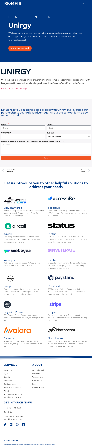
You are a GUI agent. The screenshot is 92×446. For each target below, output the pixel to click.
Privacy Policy (36, 444)
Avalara (9, 338)
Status (52, 233)
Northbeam (55, 338)
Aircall (8, 233)
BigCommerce (13, 207)
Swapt (8, 286)
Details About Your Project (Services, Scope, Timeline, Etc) (32, 141)
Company (6, 133)
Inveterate (54, 259)
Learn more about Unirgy (14, 88)
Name (4, 124)
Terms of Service (46, 444)
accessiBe (54, 207)
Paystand (54, 286)
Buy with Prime (13, 312)
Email (50, 124)
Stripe (51, 312)
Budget (50, 133)
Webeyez (10, 259)
